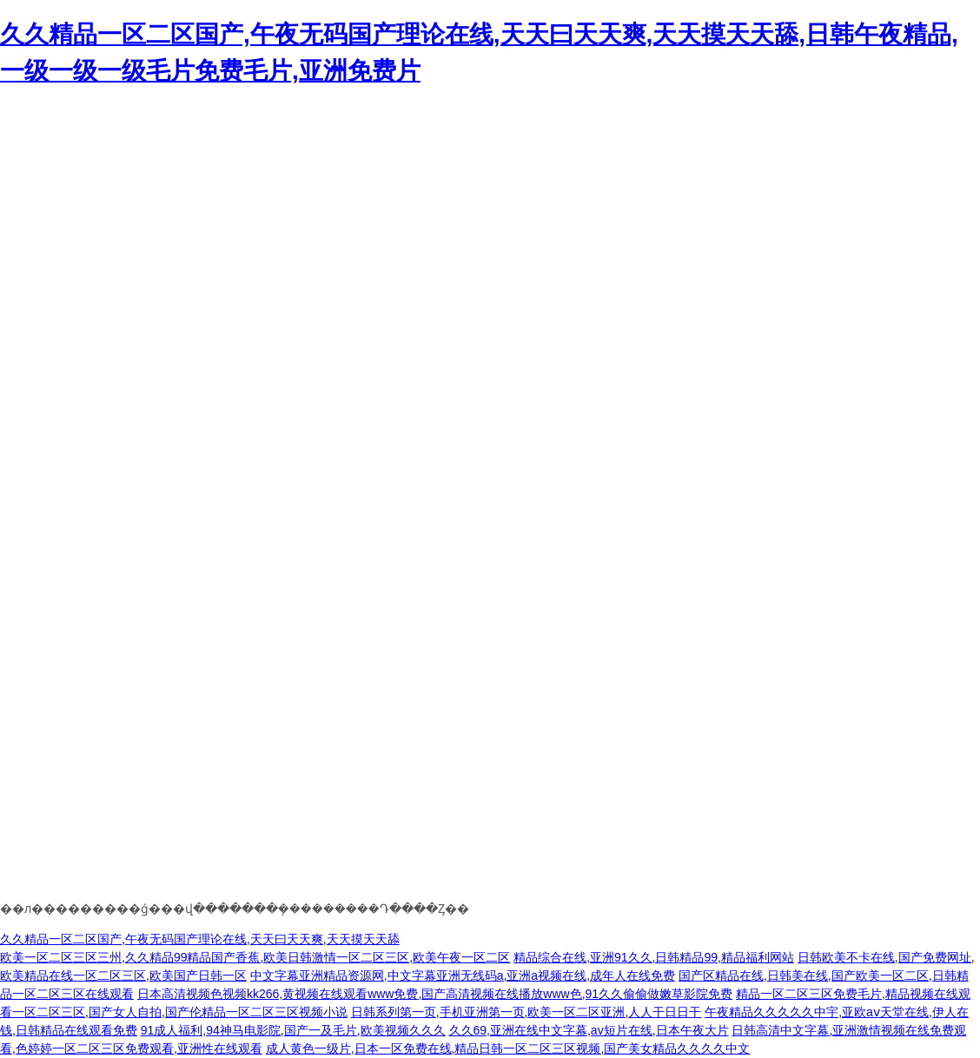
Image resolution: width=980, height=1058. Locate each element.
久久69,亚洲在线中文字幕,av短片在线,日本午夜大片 (589, 1030)
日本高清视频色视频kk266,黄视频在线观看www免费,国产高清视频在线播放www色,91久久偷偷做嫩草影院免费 (434, 994)
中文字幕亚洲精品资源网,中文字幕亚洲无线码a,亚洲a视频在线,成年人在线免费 (462, 975)
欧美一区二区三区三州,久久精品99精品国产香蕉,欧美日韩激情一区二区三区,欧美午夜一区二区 (255, 957)
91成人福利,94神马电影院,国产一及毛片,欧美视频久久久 (293, 1030)
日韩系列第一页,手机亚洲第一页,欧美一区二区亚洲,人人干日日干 (526, 1012)
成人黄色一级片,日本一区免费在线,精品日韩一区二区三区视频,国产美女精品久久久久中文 (508, 1048)
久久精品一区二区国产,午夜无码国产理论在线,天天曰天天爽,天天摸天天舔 (200, 939)
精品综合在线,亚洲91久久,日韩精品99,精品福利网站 (653, 957)
